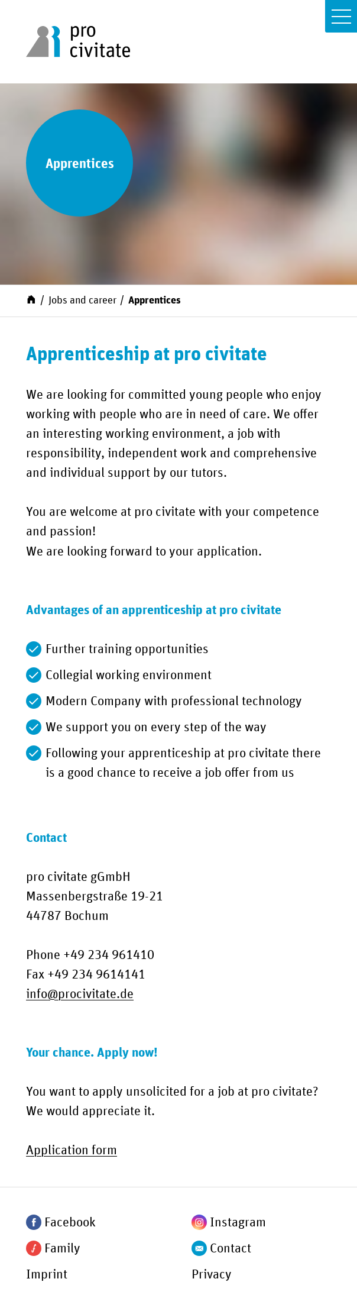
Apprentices (154, 300)
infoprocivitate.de (80, 994)
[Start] (31, 299)
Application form (71, 1150)
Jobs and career (82, 300)
